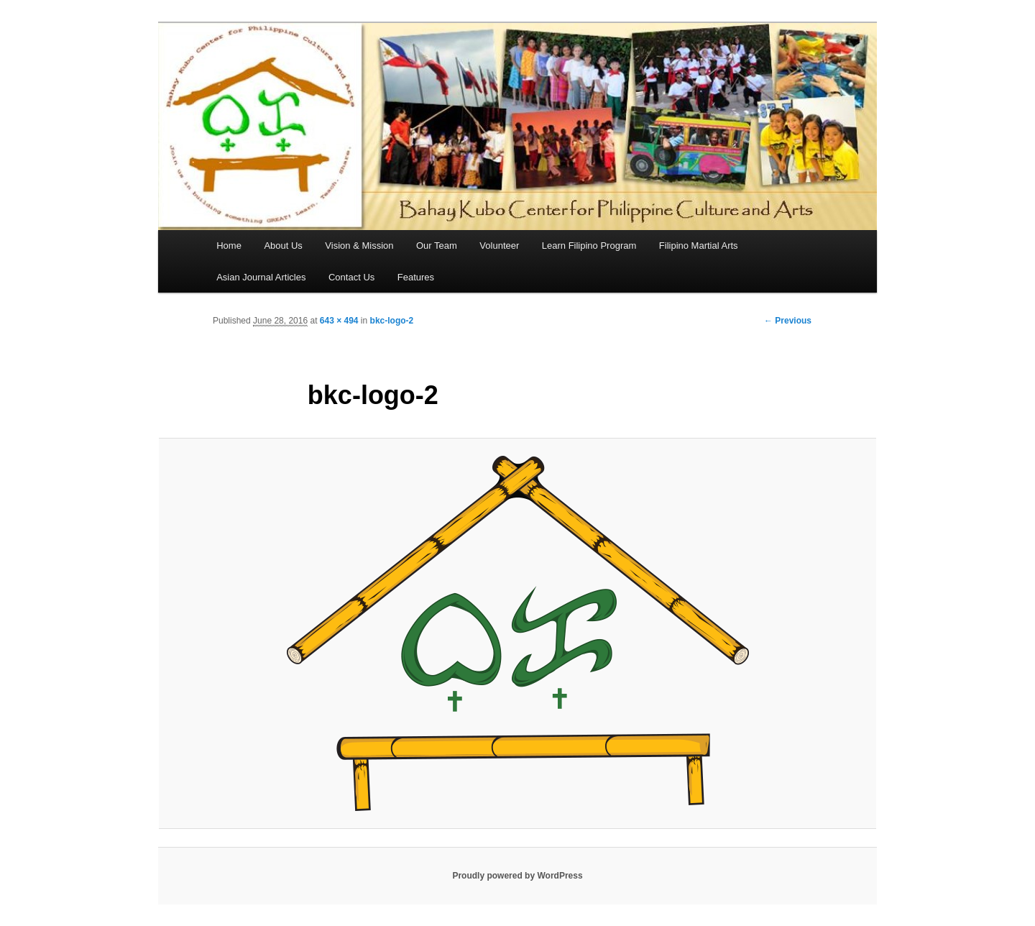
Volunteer (499, 245)
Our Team (436, 245)
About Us (283, 245)
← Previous (787, 321)
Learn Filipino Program (589, 245)
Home (229, 245)
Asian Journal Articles (260, 277)
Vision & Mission (359, 245)
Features (415, 277)
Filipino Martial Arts (698, 245)
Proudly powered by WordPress (517, 876)
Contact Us (351, 277)
